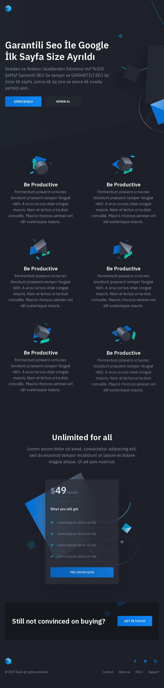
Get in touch (134, 621)
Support (153, 672)
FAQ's (139, 672)
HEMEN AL (63, 101)
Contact (108, 672)
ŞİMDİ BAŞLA (23, 101)
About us (124, 672)
